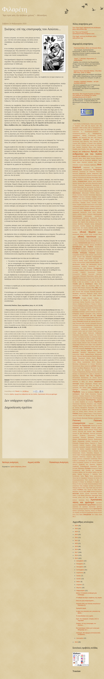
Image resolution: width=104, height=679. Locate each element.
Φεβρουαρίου (80, 590)
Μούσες (94, 370)
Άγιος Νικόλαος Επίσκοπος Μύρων (82, 147)
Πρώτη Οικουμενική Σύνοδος (81, 441)
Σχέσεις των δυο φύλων (85, 472)
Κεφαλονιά (99, 313)
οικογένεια (98, 381)
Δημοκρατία (76, 212)
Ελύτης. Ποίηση (88, 260)
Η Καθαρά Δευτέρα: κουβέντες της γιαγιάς (89, 597)
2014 (76, 642)
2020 (76, 543)
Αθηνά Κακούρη (91, 158)
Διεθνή (83, 220)
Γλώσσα (79, 204)
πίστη (89, 409)
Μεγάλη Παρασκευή (79, 358)
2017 (76, 552)
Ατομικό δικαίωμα (88, 189)
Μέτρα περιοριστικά (86, 366)
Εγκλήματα (86, 229)
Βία (101, 191)
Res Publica (95, 514)
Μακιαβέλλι (83, 352)
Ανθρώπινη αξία (97, 173)
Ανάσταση (75, 171)
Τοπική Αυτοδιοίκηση (93, 483)
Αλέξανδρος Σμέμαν (78, 164)
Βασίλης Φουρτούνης (94, 191)
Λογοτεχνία (88, 348)
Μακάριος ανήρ (97, 350)
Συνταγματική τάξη (78, 470)
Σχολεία (80, 474)
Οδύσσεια (75, 381)
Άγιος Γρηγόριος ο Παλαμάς (85, 143)
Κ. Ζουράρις (79, 304)
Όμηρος (82, 383)
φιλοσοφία (76, 493)
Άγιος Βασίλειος (94, 141)
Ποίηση (75, 413)
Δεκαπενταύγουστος (78, 210)
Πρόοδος (99, 435)
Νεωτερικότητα (76, 377)
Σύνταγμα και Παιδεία (96, 468)
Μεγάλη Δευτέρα (87, 356)
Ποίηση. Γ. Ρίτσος (92, 413)
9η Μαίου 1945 (86, 127)
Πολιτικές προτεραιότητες (95, 418)
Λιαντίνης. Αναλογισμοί (84, 346)
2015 (76, 558)
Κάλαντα (96, 306)
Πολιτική (77, 420)
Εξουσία (100, 264)
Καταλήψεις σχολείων (84, 311)
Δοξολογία (91, 227)
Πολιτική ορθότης (96, 427)
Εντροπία (92, 262)
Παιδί (82, 394)
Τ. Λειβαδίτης (94, 474)
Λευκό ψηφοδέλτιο (97, 344)
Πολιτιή (74, 418)
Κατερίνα (82, 313)
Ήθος (96, 287)
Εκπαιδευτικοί (98, 246)
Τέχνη (87, 476)
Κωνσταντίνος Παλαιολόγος (94, 340)
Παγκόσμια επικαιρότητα (80, 389)
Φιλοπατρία (99, 491)
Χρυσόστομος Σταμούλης (83, 510)
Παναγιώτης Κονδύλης (90, 396)
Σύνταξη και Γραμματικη (94, 470)
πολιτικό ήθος (91, 431)
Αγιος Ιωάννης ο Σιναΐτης (79, 145)
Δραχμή (96, 227)
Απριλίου (79, 584)
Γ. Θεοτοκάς (87, 196)
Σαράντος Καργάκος (85, 445)
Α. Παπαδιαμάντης (95, 127)
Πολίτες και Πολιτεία (96, 415)
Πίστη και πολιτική (78, 411)
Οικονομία (76, 383)
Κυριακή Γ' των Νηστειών (79, 337)
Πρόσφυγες (91, 437)
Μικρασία (99, 366)
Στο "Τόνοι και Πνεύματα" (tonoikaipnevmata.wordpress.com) (83, 32)
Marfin (81, 514)
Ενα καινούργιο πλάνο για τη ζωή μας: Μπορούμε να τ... (88, 628)
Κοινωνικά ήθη (80, 323)
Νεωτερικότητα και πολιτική (89, 377)
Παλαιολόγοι (93, 394)
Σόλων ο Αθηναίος (93, 451)
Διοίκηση (75, 224)
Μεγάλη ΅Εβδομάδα (77, 356)
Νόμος (79, 379)
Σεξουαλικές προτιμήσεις (79, 447)
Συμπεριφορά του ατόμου (85, 460)
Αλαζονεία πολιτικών (87, 162)
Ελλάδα (75, 253)
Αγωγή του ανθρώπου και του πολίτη (26, 394)
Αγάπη (12, 394)
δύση (100, 227)
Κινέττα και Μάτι (81, 317)
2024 (76, 531)
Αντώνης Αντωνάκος (92, 177)
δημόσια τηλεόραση (87, 214)
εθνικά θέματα (87, 232)
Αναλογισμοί (77, 169)
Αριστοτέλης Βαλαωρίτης (91, 183)
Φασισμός (75, 491)
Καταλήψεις (76, 311)
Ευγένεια (100, 272)
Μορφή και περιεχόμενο (84, 370)
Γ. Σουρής (99, 196)
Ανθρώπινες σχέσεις (85, 173)
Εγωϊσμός (75, 232)
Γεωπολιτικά (85, 200)
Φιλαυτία (81, 491)
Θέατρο (100, 289)
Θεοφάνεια (76, 293)
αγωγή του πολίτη (79, 156)
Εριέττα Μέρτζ (92, 270)
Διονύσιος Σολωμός (84, 224)
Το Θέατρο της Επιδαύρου (85, 482)
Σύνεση (100, 466)
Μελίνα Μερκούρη (97, 362)
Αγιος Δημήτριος (97, 143)
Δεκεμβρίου (80, 561)
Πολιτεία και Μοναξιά (84, 415)
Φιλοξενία (93, 491)
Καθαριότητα (81, 306)
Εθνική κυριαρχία (93, 234)
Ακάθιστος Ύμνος (97, 160)
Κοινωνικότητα (98, 327)
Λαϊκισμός (84, 342)
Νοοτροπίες (84, 379)
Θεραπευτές (83, 293)
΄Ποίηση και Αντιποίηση (96, 123)
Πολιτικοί (99, 431)
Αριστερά (75, 183)
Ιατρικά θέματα (98, 293)
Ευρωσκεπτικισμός (83, 278)
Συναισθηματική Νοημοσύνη (88, 466)
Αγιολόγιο (86, 139)
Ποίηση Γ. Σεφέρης (83, 413)
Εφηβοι (74, 280)
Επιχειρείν (81, 270)
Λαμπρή (100, 342)
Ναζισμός (82, 375)
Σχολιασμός (86, 474)
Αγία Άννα (90, 137)
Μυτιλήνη (75, 373)
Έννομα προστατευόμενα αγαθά (81, 262)
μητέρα (93, 366)
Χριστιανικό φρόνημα (95, 506)
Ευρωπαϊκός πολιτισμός (79, 276)
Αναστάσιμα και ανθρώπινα (87, 171)
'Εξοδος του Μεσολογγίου (83, 123)
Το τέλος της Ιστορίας (82, 483)
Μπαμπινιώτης (82, 371)
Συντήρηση (75, 472)
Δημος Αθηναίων (97, 212)
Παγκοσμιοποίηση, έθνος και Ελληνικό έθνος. (88, 48)
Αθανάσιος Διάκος (77, 158)
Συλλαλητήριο (86, 458)
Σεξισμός (99, 445)
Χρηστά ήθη (93, 497)
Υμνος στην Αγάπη (97, 487)
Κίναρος (75, 317)
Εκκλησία (94, 241)
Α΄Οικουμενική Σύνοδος (95, 135)
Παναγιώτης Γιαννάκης (78, 396)
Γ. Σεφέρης (94, 196)
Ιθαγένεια (99, 295)
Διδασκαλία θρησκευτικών (90, 218)
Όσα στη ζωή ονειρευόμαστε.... (85, 600)
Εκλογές (93, 242)
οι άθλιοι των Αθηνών (86, 381)
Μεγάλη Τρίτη (94, 360)
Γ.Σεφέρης (75, 198)
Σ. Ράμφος (99, 443)
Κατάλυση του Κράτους (96, 311)
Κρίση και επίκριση (88, 331)
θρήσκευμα (90, 293)
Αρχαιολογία (88, 185)
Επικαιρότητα (98, 268)
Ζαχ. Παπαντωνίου (81, 280)
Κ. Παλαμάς (93, 304)
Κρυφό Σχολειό (82, 333)
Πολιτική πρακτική (88, 429)
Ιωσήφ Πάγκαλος (95, 302)
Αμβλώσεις (93, 164)
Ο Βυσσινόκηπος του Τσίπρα (94, 379)
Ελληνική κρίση (93, 254)
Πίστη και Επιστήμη (97, 409)
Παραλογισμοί (76, 403)
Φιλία (88, 491)
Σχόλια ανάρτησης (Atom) (18, 466)
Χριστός (91, 508)
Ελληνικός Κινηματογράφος (94, 256)
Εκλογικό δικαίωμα (89, 244)
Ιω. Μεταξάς (84, 300)
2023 (76, 534)
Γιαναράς (83, 202)
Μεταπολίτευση (76, 366)
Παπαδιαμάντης (91, 400)
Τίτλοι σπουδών (89, 480)
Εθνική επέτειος (84, 234)
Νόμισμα (75, 379)
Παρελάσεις (83, 403)
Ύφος (85, 489)
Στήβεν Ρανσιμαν (81, 454)
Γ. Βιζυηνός (81, 196)
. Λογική (75, 123)
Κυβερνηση (91, 333)
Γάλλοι (79, 198)
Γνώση (96, 204)
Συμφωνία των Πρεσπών (87, 464)
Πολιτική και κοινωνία (96, 425)
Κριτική (95, 331)
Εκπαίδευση (98, 244)
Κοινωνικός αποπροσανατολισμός (82, 327)
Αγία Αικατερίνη (83, 137)
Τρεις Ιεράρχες (84, 485)
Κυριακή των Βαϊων (96, 338)
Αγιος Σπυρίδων (82, 149)
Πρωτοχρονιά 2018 (97, 441)
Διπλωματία (98, 224)
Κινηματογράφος (90, 317)
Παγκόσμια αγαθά (97, 387)
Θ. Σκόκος (89, 289)
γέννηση (99, 198)
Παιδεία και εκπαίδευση (87, 392)
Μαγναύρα (83, 350)
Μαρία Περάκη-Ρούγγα (87, 354)
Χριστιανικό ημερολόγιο (87, 505)
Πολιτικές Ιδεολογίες (81, 418)
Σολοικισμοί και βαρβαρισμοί (80, 451)
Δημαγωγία (87, 210)
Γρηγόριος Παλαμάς (84, 206)
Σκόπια (100, 447)
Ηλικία (100, 287)
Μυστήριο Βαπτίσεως (91, 371)
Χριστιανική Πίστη (84, 500)
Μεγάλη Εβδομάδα (97, 356)
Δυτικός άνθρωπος (77, 229)
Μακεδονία (76, 352)
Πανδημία (99, 396)
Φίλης (85, 491)
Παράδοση (98, 402)
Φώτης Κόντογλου (86, 495)
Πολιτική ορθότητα (78, 429)
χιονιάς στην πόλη (83, 497)
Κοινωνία (80, 321)
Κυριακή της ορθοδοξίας (91, 337)
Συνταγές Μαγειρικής (78, 468)
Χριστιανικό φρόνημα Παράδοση (81, 508)
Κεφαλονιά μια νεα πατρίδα (92, 315)
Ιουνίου (78, 578)
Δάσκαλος (92, 208)
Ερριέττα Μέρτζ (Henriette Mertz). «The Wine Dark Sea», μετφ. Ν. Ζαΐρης (88, 71)
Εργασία (87, 270)
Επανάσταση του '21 (95, 266)
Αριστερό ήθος (81, 183)
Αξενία (100, 177)
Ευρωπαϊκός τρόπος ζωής (94, 276)
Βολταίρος (79, 194)
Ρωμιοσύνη (92, 443)
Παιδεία (76, 391)
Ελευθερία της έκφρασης (87, 249)
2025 (76, 528)
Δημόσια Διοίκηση (77, 214)
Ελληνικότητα (88, 258)
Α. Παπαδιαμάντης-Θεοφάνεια (89, 131)
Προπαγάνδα (76, 437)
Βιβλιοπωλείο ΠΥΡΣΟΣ (88, 193)
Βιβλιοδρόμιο (77, 193)
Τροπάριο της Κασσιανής (95, 485)
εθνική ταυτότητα (87, 236)
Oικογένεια (87, 514)
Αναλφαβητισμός (87, 169)
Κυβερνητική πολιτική (78, 335)
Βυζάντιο (75, 197)
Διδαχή (100, 218)
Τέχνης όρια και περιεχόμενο (80, 478)
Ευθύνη (84, 274)
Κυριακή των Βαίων (85, 338)
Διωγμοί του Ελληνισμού (94, 225)
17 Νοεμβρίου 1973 (78, 125)
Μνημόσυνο (87, 368)
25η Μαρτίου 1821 (93, 125)
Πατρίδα (99, 403)
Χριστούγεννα (97, 508)
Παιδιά (87, 394)
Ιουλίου (78, 575)
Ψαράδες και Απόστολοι (81, 512)
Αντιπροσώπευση (82, 177)
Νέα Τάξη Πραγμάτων (94, 375)
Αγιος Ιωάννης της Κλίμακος (94, 145)
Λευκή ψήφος (88, 344)
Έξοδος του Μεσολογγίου (89, 264)
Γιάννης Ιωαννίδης (92, 202)
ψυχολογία (90, 512)
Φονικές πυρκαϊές (84, 493)
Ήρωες (74, 289)
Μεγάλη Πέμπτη (91, 358)
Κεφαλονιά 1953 (77, 315)
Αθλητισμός (99, 158)
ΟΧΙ (80, 387)
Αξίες (74, 179)
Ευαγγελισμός (91, 272)
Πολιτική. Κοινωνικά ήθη (79, 431)
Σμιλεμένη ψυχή (81, 608)
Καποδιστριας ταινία (97, 307)
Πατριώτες (75, 405)
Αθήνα (84, 158)
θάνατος (95, 289)
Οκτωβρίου (80, 567)
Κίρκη (96, 317)
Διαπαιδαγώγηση (77, 218)
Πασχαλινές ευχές (91, 403)
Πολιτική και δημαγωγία (81, 425)
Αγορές (97, 149)
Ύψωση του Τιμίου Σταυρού (94, 489)
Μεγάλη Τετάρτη (84, 360)
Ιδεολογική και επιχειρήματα (80, 295)
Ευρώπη (75, 278)
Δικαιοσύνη (99, 220)
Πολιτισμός (86, 433)
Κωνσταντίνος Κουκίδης (79, 340)
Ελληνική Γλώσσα (87, 253)
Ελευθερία (76, 249)
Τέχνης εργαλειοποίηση (96, 476)
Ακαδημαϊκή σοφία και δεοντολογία (82, 160)
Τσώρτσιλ (79, 487)
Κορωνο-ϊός (99, 329)
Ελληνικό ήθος (81, 256)
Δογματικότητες (76, 227)
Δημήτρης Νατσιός (97, 210)
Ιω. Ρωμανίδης (93, 300)
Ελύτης (81, 260)
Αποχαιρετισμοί (82, 181)
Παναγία (99, 394)
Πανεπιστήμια (76, 398)
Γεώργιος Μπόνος (93, 200)
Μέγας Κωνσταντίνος (83, 362)
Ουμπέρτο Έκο (83, 385)
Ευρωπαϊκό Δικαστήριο (95, 274)
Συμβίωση (75, 460)
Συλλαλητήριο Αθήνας (96, 458)
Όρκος (100, 383)
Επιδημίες (89, 268)
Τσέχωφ (75, 487)
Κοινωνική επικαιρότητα (86, 325)
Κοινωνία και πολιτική (89, 321)
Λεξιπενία (82, 344)
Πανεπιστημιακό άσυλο (86, 398)
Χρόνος (75, 510)
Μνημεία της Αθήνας (78, 368)
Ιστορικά (84, 298)
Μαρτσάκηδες (98, 354)
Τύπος (83, 487)
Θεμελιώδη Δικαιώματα (96, 291)
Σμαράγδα (88, 449)
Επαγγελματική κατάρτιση (80, 266)
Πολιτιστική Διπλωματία (96, 433)
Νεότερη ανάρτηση (10, 462)
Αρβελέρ (90, 181)
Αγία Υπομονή (98, 137)
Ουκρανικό (75, 385)
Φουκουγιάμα (94, 493)
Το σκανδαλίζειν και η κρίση (84, 616)
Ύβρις (87, 487)
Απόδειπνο (86, 179)
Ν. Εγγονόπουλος (82, 373)
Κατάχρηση (76, 313)
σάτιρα (94, 445)
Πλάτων (86, 411)
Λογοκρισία (81, 348)
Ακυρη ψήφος (76, 162)
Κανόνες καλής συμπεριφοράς (84, 307)
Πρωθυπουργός (98, 439)
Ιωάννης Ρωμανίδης (85, 302)
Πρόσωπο (90, 439)
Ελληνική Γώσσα (84, 254)
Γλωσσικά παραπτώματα (88, 204)
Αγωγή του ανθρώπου (81, 151)
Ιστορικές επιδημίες (93, 298)
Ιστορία (76, 297)
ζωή (94, 280)
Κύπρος (86, 335)
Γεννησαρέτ (88, 198)
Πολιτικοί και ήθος (77, 433)
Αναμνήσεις (97, 169)
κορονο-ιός (84, 329)
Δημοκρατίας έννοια (85, 212)
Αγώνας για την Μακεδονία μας (94, 156)
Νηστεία (100, 377)
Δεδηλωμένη (99, 208)
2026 (76, 525)
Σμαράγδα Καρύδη (97, 449)
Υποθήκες (80, 489)
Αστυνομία (79, 189)
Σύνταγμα (88, 468)
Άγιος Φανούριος (91, 149)
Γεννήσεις (94, 198)
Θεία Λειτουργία (85, 291)
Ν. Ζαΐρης (90, 373)
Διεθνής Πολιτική (90, 220)
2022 (76, 537)
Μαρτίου (79, 587)
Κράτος (80, 331)
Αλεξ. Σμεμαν (98, 162)
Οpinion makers (87, 387)
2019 (76, 546)
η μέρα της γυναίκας (83, 282)
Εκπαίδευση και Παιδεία (83, 247)
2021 (76, 540)
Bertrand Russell (97, 512)
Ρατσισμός (75, 443)
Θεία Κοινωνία (76, 291)
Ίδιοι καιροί (93, 295)
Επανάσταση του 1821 (79, 268)
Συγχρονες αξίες (91, 456)
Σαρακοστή (75, 445)
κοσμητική (75, 331)
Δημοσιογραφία (97, 214)
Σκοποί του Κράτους (78, 449)
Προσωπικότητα (82, 439)
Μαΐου (78, 581)
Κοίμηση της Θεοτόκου (85, 319)
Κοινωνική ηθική (97, 325)
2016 (76, 555)
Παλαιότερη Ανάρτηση (58, 462)
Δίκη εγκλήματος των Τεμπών (94, 222)
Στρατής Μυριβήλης (97, 454)
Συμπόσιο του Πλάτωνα (90, 462)
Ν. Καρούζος (96, 373)
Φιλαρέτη (14, 9)
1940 (86, 125)
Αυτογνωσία (97, 189)
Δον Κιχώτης (84, 227)
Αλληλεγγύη (86, 164)
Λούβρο (94, 348)
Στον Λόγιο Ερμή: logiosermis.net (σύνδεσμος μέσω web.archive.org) (87, 28)
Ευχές (89, 278)
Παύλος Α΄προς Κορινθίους (85, 405)
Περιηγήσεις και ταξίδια (95, 407)
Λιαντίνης (75, 346)
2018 (76, 549)
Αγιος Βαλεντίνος (84, 141)
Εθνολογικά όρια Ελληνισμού (86, 239)
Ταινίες (82, 476)
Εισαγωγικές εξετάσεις (85, 241)
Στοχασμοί (89, 454)
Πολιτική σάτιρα (98, 429)
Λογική (92, 346)
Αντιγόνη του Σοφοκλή (86, 175)
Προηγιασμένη (91, 435)
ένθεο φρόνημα (98, 260)
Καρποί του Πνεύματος (95, 309)
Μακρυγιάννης (91, 352)
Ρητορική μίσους (84, 443)
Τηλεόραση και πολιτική (94, 478)
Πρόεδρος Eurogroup (79, 435)
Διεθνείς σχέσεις (77, 220)
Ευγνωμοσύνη (76, 274)
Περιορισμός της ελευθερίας (80, 409)
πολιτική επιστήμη (95, 423)
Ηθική (96, 283)
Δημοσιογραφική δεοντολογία (82, 216)
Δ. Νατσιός (81, 208)
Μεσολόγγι (75, 364)
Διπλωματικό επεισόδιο (79, 225)
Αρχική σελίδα (34, 462)
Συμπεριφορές (80, 462)
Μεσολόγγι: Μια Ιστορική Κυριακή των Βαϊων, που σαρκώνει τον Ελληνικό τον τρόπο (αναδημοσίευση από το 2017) (87, 95)
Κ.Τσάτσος (75, 306)
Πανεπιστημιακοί (81, 399)
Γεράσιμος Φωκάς (77, 200)
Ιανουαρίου (80, 638)
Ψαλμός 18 (94, 510)
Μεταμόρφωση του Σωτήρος (87, 364)
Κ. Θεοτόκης (86, 304)
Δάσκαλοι (86, 208)
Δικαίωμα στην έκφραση (79, 222)
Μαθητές (89, 350)
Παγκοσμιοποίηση (96, 389)
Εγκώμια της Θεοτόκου (95, 229)
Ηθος (92, 287)
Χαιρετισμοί (95, 495)
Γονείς (100, 204)
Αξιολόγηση (79, 179)
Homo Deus (76, 514)
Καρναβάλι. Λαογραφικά (79, 309)
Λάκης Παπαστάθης (92, 342)
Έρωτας (99, 270)
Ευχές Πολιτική (95, 278)
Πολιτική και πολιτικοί (81, 427)
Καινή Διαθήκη (90, 306)
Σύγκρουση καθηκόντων (79, 456)
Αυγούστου (80, 572)
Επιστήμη (75, 270)
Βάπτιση (87, 191)
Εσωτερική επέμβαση (79, 272)
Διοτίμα (92, 224)
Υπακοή (74, 489)
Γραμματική (76, 206)
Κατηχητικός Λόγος (90, 313)
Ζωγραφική (89, 280)
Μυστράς (99, 371)
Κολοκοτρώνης (76, 329)
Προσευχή (83, 437)
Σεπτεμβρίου (80, 570)
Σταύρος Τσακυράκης (87, 452)
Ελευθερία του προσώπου (95, 250)
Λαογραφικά (76, 344)
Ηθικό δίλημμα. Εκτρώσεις (84, 287)
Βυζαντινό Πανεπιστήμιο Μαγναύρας (92, 194)
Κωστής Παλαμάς (77, 342)
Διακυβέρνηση (98, 216)
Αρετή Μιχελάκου (97, 181)
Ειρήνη (96, 239)
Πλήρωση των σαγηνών (95, 411)
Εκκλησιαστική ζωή (84, 243)
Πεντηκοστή (83, 407)
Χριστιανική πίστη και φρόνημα (47, 394)
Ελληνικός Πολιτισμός (78, 258)
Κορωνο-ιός (92, 329)
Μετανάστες (99, 364)
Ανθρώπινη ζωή (76, 175)
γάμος (83, 198)
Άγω (101, 149)
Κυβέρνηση (99, 333)
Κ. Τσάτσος (99, 304)
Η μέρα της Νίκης (95, 282)
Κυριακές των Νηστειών (95, 335)
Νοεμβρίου (79, 564)
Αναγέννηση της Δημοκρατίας (92, 167)
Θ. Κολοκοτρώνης (81, 289)
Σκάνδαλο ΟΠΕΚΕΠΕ (91, 447)
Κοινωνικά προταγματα (90, 323)
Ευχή (100, 278)
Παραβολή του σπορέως (86, 401)
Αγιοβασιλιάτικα (77, 139)
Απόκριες (92, 179)
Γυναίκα (92, 206)
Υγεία (90, 487)
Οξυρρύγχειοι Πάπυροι (91, 383)
